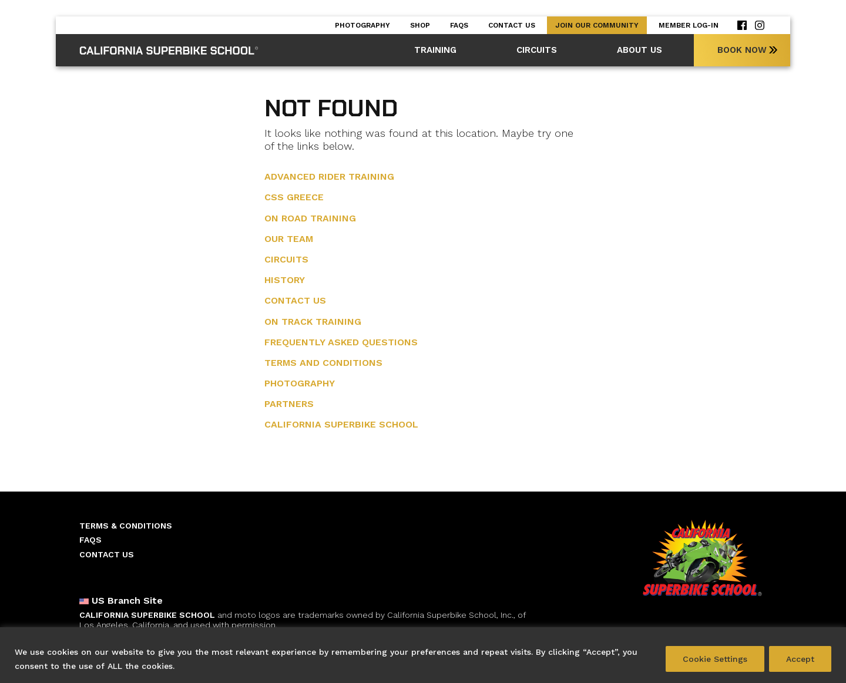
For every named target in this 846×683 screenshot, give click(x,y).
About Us (639, 50)
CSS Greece (294, 197)
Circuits (536, 50)
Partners (289, 403)
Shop (420, 25)
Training (435, 50)
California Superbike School (341, 424)
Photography (362, 25)
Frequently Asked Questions (341, 342)
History (284, 279)
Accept (800, 659)
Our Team (288, 238)
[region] (423, 655)
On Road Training (310, 218)
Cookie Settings (715, 659)
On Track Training (312, 321)
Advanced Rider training (329, 176)
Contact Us (511, 25)
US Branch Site (121, 600)
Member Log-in (689, 25)
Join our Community (597, 25)
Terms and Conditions (323, 362)
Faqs (459, 25)
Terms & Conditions (125, 525)
